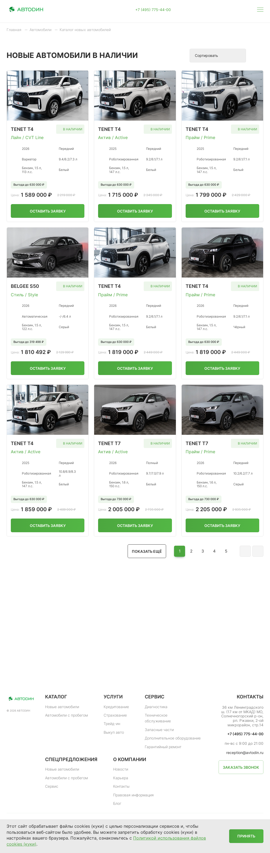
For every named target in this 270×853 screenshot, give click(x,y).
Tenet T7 (109, 443)
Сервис (51, 786)
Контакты (121, 786)
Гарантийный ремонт (163, 746)
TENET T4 (109, 129)
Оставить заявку (48, 211)
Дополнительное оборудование (173, 738)
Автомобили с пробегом (66, 715)
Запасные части (159, 729)
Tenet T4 (22, 129)
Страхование (115, 715)
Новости (120, 769)
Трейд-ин (112, 723)
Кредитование (116, 706)
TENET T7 (197, 443)
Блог (117, 803)
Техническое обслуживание (158, 718)
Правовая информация (133, 795)
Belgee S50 (25, 286)
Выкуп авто (114, 732)
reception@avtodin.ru (244, 753)
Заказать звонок (241, 767)
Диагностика (156, 706)
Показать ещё (147, 551)
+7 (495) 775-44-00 (153, 10)
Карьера (120, 778)
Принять (246, 836)
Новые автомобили (62, 706)
